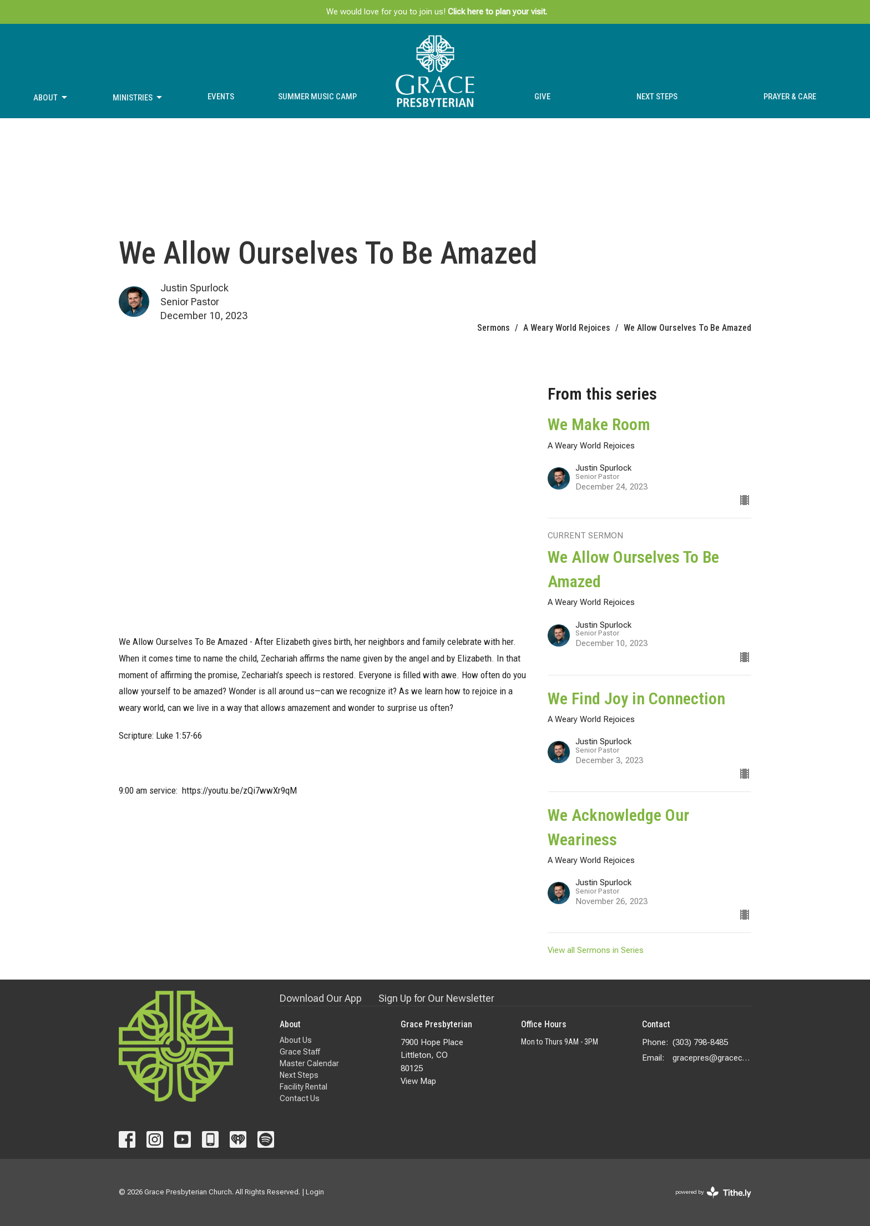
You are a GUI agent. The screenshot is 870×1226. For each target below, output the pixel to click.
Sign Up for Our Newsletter (436, 998)
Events (221, 97)
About (51, 97)
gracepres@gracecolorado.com (712, 1058)
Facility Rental (303, 1086)
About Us (296, 1040)
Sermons (493, 327)
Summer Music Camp (317, 97)
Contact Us (300, 1098)
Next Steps (656, 97)
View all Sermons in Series (596, 950)
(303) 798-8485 (700, 1042)
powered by (713, 1192)
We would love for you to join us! (436, 12)
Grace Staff (300, 1051)
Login (315, 1192)
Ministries (138, 97)
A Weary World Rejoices (566, 327)
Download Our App (321, 998)
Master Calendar (309, 1063)
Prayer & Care (789, 97)
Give (542, 97)
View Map (418, 1081)
